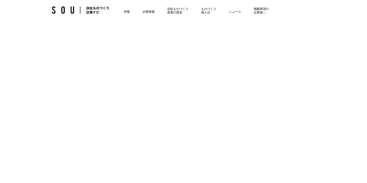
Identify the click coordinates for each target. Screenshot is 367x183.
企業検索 (145, 11)
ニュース (231, 11)
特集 (123, 11)
